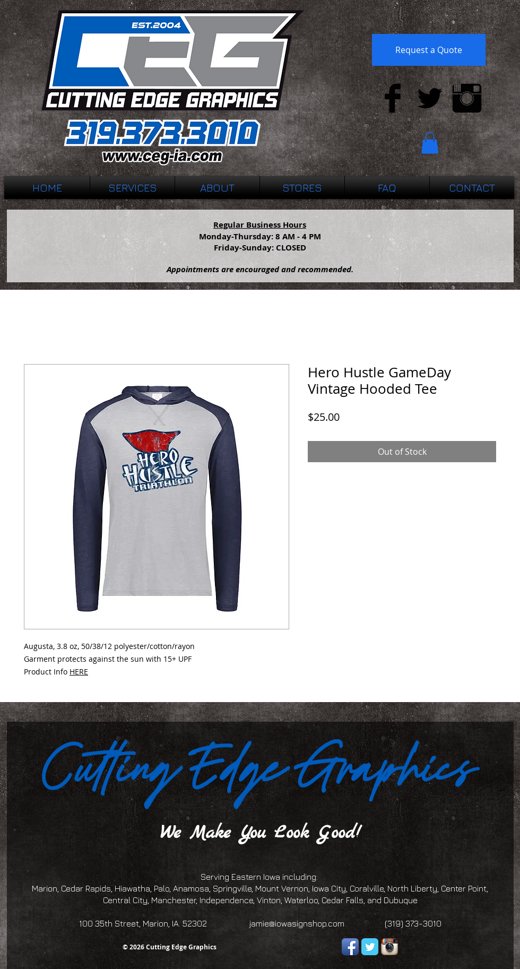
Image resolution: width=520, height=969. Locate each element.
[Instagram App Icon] (389, 946)
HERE (79, 672)
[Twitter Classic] (369, 946)
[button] (430, 143)
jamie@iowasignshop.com (296, 923)
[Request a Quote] (429, 50)
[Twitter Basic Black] (430, 98)
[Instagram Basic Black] (467, 98)
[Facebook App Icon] (350, 946)
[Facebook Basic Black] (393, 98)
